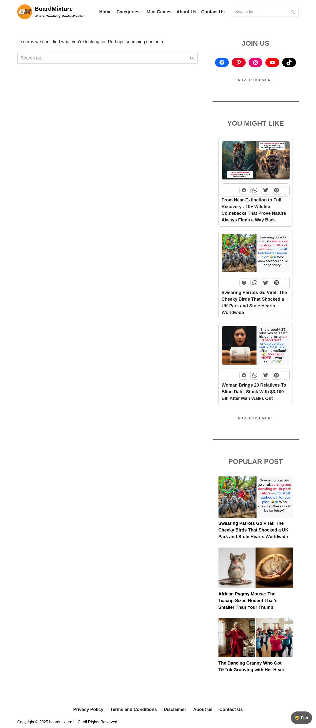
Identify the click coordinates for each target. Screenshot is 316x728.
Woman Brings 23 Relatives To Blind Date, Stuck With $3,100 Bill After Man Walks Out (254, 392)
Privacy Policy (88, 709)
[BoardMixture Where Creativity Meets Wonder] (50, 11)
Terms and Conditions (133, 709)
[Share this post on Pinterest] (276, 190)
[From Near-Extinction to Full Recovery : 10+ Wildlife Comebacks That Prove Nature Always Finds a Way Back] (256, 161)
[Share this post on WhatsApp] (255, 190)
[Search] (260, 12)
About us (202, 709)
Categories (128, 11)
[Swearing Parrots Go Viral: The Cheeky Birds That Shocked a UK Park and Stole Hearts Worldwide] (256, 254)
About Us (186, 11)
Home (105, 11)
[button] (140, 12)
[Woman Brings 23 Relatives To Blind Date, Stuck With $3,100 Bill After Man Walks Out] (256, 346)
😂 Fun (301, 718)
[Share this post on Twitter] (265, 190)
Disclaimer (175, 709)
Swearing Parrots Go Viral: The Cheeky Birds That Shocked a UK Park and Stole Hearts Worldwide (254, 302)
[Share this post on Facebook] (244, 190)
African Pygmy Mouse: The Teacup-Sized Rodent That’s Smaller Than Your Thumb (247, 600)
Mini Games (159, 11)
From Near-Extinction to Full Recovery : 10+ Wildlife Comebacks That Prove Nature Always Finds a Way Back (254, 209)
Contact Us (213, 11)
